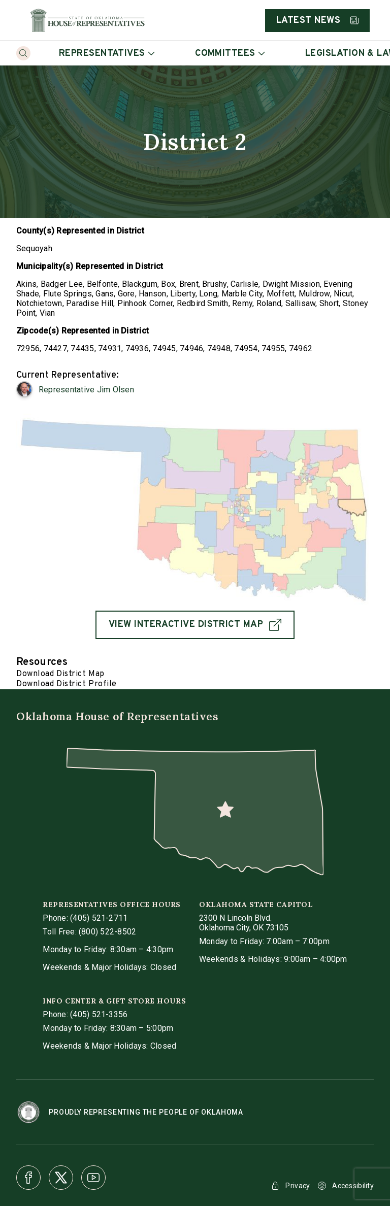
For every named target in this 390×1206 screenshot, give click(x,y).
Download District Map (60, 674)
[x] (61, 1177)
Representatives (106, 53)
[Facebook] (28, 1177)
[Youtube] (93, 1177)
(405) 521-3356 (98, 1014)
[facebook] (28, 1177)
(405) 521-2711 (98, 918)
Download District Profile (66, 684)
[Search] (23, 53)
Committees (230, 53)
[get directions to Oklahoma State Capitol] (243, 922)
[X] (61, 1177)
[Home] (87, 20)
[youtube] (93, 1177)
